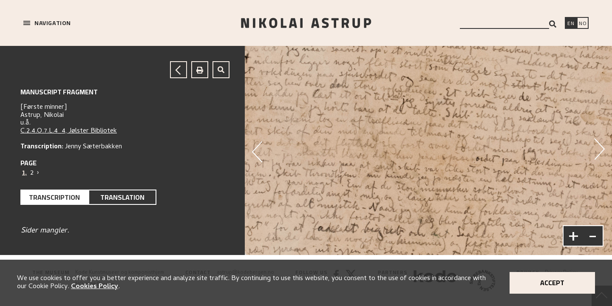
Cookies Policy (94, 286)
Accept (552, 282)
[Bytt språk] (583, 23)
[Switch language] (571, 23)
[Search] (552, 24)
